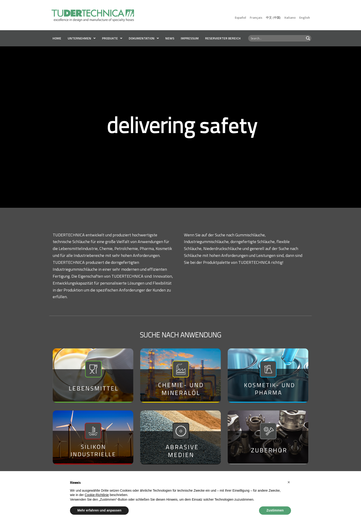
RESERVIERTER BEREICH (223, 38)
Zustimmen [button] (275, 510)
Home (56, 38)
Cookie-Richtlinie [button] (97, 495)
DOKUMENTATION (144, 38)
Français (256, 17)
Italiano (290, 17)
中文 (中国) (273, 17)
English (304, 17)
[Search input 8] (277, 38)
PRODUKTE (112, 38)
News (169, 38)
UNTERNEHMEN (82, 38)
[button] (288, 482)
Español (240, 17)
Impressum (190, 38)
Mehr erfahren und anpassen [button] (99, 510)
